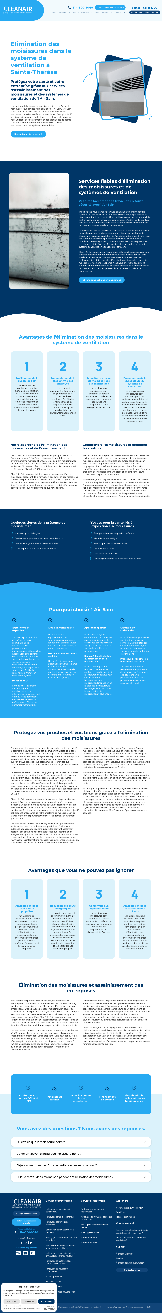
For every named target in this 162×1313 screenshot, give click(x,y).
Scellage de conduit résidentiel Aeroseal (95, 1226)
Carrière (120, 1258)
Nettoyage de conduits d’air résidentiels (93, 1210)
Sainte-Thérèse (26, 1229)
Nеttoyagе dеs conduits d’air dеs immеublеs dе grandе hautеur (60, 1254)
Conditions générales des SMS (138, 1307)
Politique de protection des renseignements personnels (103, 1307)
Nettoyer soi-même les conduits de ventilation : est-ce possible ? (132, 1231)
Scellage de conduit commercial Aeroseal (60, 1231)
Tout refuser (12, 1301)
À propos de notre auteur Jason (130, 1262)
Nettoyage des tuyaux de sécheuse (57, 1223)
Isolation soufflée (54, 1281)
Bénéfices (120, 1212)
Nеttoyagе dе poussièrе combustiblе (57, 1270)
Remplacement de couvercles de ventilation (60, 1293)
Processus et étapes (125, 1216)
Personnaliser (29, 1301)
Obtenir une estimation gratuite (110, 7)
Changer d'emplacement (144, 12)
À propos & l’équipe (125, 1253)
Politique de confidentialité (69, 1307)
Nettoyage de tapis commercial (60, 1216)
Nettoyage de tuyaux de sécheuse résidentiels (96, 1218)
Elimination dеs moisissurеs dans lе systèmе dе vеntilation (61, 1246)
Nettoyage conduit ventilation (129, 1207)
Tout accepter (46, 1301)
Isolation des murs (89, 1242)
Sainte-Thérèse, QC (144, 7)
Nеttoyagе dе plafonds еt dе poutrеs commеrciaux (59, 1262)
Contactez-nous (132, 1270)
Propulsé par (49, 1308)
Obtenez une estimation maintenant (102, 279)
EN (124, 13)
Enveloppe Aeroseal (55, 1276)
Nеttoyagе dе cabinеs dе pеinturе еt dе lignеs (61, 1239)
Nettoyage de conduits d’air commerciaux (58, 1210)
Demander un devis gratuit (28, 134)
